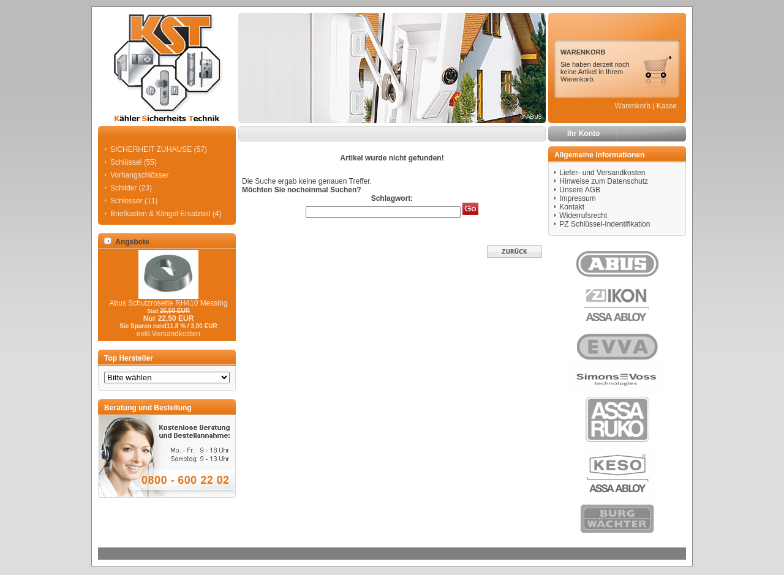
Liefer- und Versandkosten (602, 172)
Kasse (667, 106)
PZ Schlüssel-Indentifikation (604, 224)
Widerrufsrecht (583, 215)
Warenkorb (632, 106)
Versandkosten (176, 333)
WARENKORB (582, 52)
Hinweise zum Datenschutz (603, 181)
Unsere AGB (579, 190)
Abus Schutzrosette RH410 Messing (169, 303)
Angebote (126, 242)
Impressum (577, 198)
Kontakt (571, 207)
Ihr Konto (583, 133)
